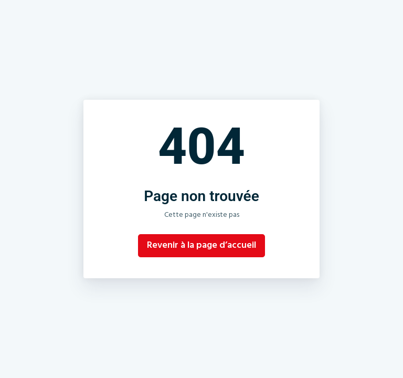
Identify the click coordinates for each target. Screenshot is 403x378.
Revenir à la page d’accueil (201, 245)
